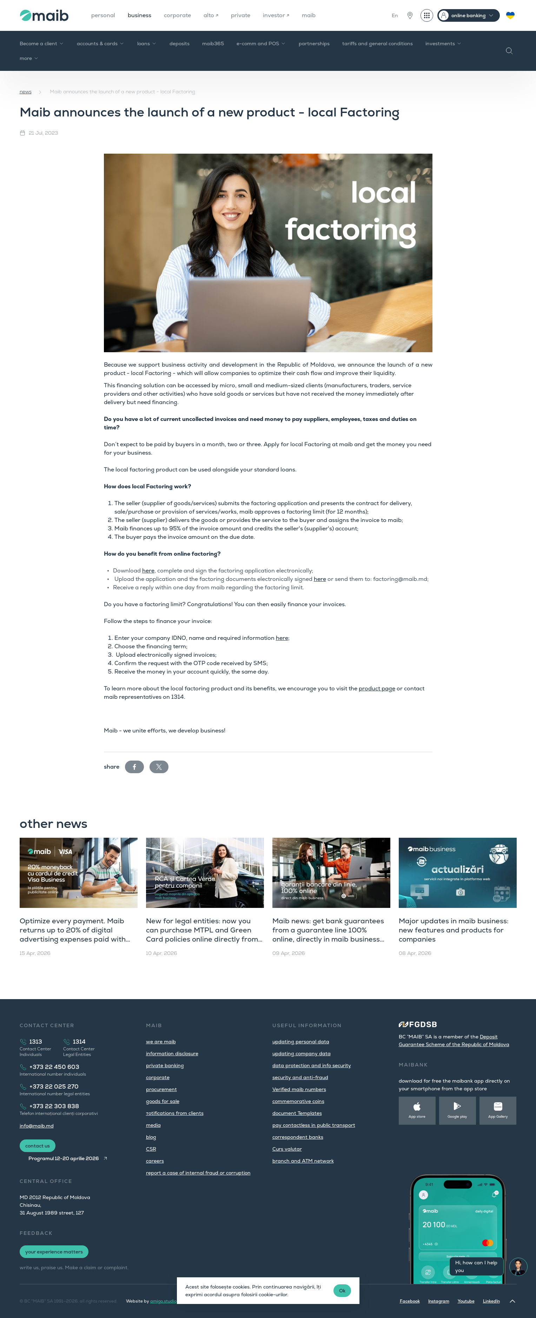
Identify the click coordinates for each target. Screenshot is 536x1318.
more (29, 58)
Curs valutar (287, 1149)
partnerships (314, 43)
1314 (79, 1041)
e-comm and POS (261, 43)
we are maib (161, 1041)
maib (309, 15)
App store (417, 1116)
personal (103, 15)
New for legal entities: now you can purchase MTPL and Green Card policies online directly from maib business (202, 934)
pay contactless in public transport (313, 1125)
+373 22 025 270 (54, 1086)
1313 (35, 1041)
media (153, 1125)
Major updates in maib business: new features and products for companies (454, 930)
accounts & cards (101, 43)
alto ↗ (211, 15)
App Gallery (498, 1116)
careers (155, 1161)
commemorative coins (298, 1101)
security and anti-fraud (300, 1077)
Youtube (466, 1301)
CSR (151, 1149)
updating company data (301, 1053)
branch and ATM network (303, 1161)
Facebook (410, 1301)
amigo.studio (163, 1301)
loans (147, 43)
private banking (165, 1065)
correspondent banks (297, 1137)
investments (443, 43)
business (139, 15)
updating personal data (300, 1041)
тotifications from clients (175, 1113)
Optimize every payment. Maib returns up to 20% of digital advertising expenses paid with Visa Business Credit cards (73, 934)
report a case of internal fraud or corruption (198, 1173)
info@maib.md (37, 1126)
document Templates (297, 1113)
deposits (180, 43)
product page (377, 688)
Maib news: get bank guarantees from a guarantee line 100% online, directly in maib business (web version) (328, 934)
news (26, 91)
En (395, 15)
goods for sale (162, 1101)
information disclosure (172, 1053)
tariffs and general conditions (377, 43)
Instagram (438, 1301)
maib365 (213, 43)
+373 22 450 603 (54, 1067)
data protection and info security (311, 1065)
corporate (177, 15)
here (148, 570)
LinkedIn (491, 1301)
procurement (161, 1089)
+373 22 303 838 (54, 1106)
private (240, 15)
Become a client (42, 43)
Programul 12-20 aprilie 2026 (63, 1158)
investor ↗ (276, 15)
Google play (457, 1116)
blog (151, 1137)
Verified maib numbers (299, 1089)
